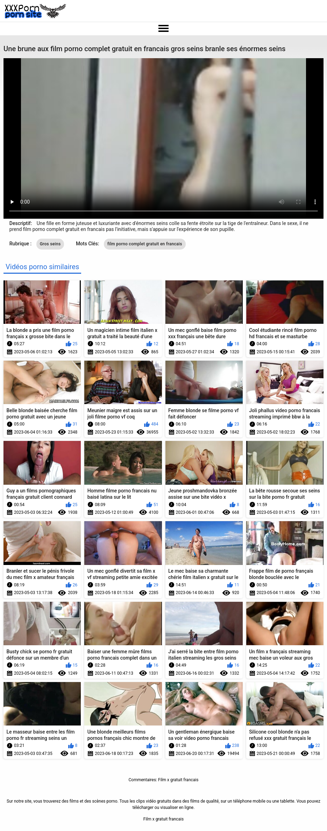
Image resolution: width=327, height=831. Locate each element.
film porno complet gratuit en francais (144, 243)
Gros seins (50, 243)
